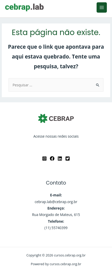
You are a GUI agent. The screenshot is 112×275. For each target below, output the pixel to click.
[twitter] (67, 158)
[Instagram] (44, 158)
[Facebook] (52, 158)
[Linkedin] (60, 158)
